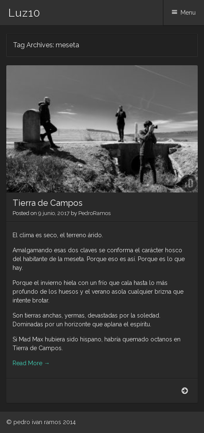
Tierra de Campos (48, 203)
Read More (31, 363)
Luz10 (24, 13)
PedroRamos (94, 213)
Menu (188, 12)
